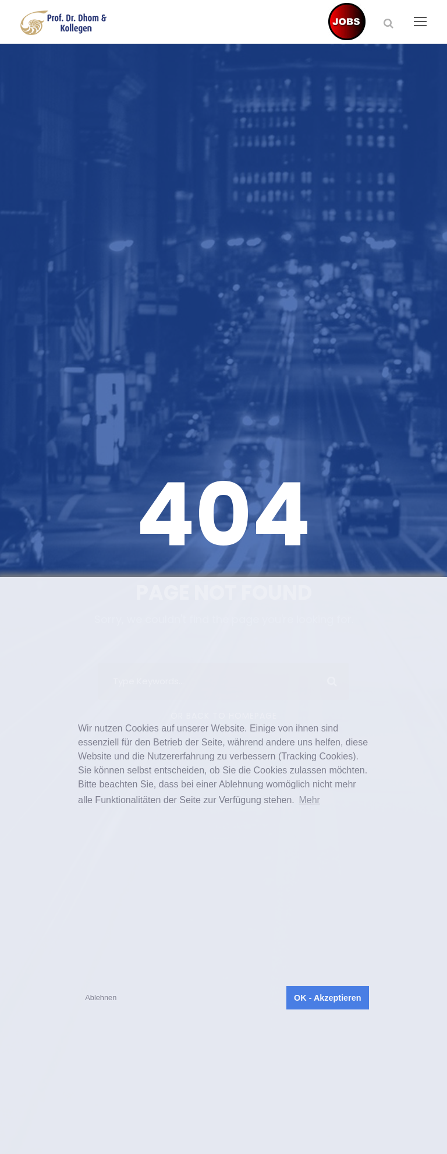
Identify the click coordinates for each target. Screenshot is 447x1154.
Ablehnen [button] (100, 997)
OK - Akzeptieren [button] (327, 997)
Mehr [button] (309, 800)
